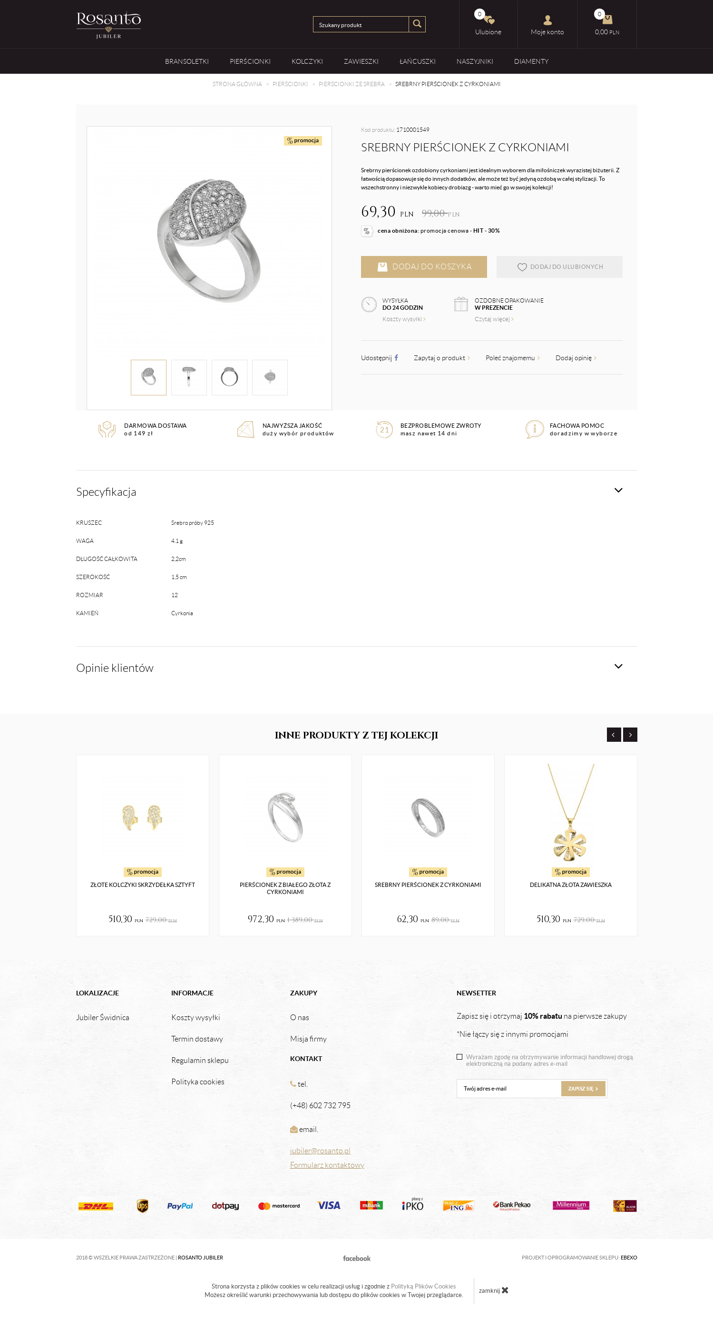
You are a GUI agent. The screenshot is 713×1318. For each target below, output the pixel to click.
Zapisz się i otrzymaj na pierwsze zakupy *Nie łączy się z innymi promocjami (542, 1025)
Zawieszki (361, 61)
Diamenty (531, 61)
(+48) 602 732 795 (320, 1106)
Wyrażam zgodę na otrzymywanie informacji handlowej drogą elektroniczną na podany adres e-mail (549, 1060)
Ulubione (488, 22)
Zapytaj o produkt (442, 358)
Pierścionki (250, 61)
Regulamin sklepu (200, 1060)
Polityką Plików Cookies (423, 1286)
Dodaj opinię (576, 358)
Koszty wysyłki (404, 319)
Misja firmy (308, 1039)
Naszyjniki (475, 61)
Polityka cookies (198, 1082)
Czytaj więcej (494, 319)
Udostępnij (379, 358)
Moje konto (547, 25)
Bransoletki (187, 61)
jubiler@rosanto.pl (320, 1151)
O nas (299, 1017)
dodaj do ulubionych (560, 267)
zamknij (494, 1290)
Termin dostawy (197, 1039)
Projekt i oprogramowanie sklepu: (579, 1257)
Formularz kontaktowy (327, 1165)
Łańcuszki (417, 61)
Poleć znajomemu (513, 358)
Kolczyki (307, 61)
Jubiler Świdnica (102, 1017)
